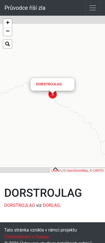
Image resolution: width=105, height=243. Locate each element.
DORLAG (51, 203)
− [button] (8, 31)
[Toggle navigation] (93, 7)
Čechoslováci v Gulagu (26, 234)
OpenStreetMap (77, 168)
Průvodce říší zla (24, 7)
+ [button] (8, 23)
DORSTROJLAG (49, 73)
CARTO (98, 168)
